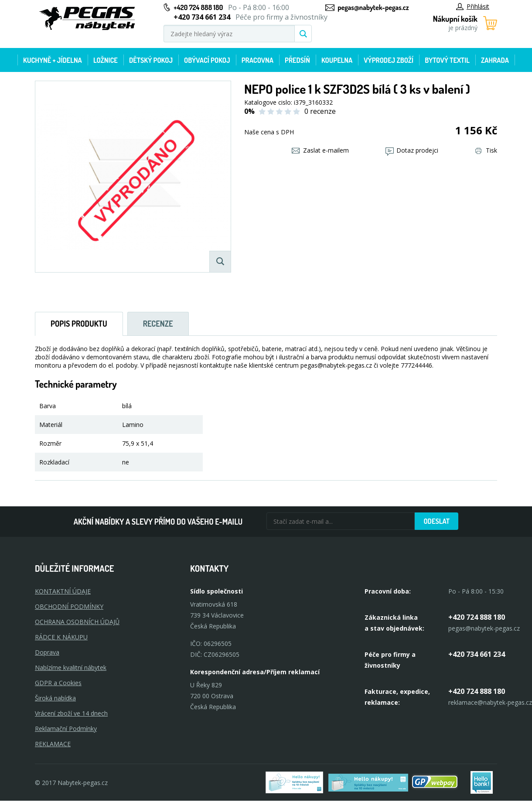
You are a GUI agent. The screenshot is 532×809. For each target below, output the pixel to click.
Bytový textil (447, 60)
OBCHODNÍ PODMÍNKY (69, 606)
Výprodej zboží (388, 60)
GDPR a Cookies (58, 683)
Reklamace (53, 744)
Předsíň (297, 60)
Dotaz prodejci (411, 150)
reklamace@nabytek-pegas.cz (490, 702)
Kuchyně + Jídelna (52, 60)
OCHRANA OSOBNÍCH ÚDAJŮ (77, 622)
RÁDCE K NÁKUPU (61, 637)
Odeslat (436, 521)
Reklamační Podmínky (66, 728)
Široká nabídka (55, 698)
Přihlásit (472, 6)
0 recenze (320, 111)
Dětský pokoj (151, 60)
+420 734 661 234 (476, 654)
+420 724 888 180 (198, 7)
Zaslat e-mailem (320, 150)
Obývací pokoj (207, 60)
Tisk (486, 150)
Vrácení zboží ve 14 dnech (71, 713)
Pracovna (257, 60)
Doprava (47, 652)
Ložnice (105, 60)
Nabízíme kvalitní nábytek (70, 667)
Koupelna (336, 60)
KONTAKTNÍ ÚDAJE (63, 591)
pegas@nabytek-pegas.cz (373, 7)
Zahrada (495, 60)
